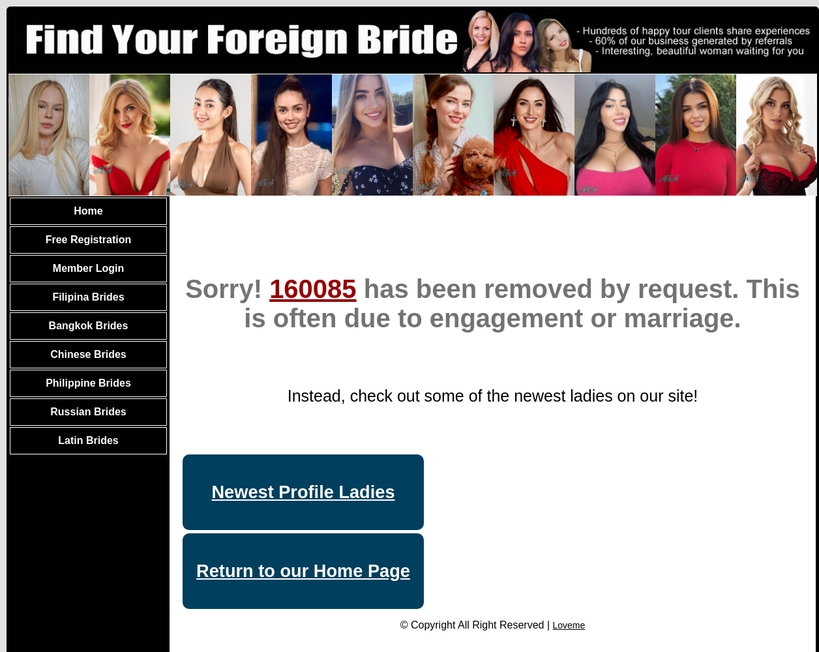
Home (88, 210)
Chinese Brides (88, 354)
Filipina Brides (88, 297)
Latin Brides (88, 440)
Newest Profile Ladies (303, 492)
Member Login (88, 268)
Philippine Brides (88, 383)
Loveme (569, 625)
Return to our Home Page (303, 571)
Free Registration (89, 239)
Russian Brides (88, 411)
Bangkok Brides (88, 325)
